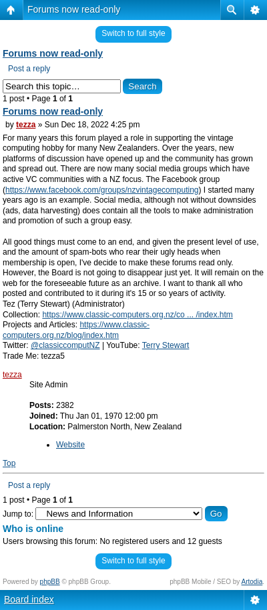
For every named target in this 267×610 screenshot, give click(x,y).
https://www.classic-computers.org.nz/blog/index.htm (76, 330)
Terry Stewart (166, 345)
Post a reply (29, 68)
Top (9, 463)
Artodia (252, 581)
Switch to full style (133, 33)
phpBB (50, 581)
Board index (29, 599)
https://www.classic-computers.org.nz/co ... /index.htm (137, 314)
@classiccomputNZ (65, 345)
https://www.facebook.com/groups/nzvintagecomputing (102, 190)
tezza (25, 124)
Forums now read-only (73, 9)
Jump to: (18, 514)
